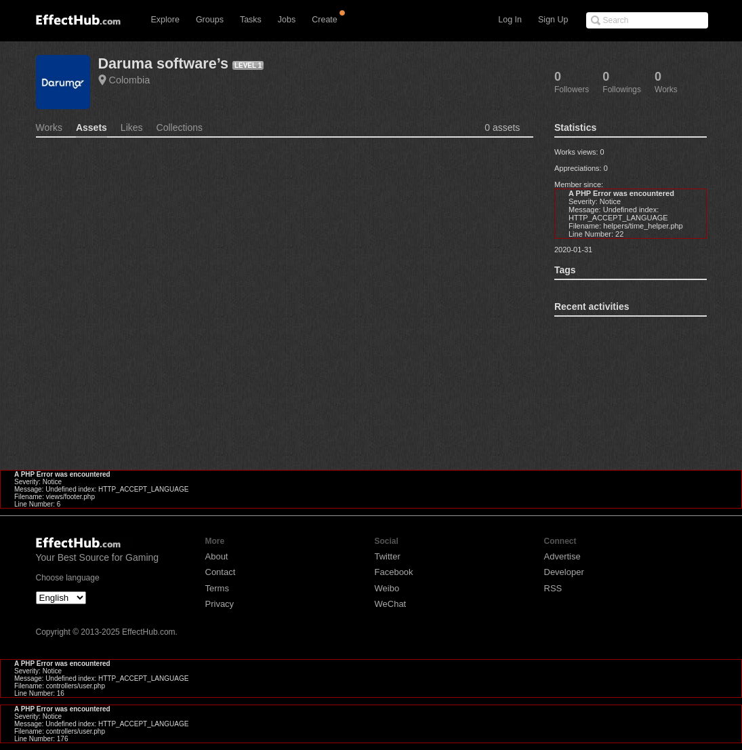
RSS (553, 588)
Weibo (387, 588)
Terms (217, 588)
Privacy (219, 604)
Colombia (129, 80)
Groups (210, 19)
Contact (220, 572)
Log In (510, 19)
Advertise (562, 556)
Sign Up (553, 19)
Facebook (394, 572)
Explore (165, 19)
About (216, 556)
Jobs (286, 19)
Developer (564, 572)
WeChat (391, 604)
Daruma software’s (163, 63)
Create (324, 19)
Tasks (251, 19)
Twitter (387, 556)
